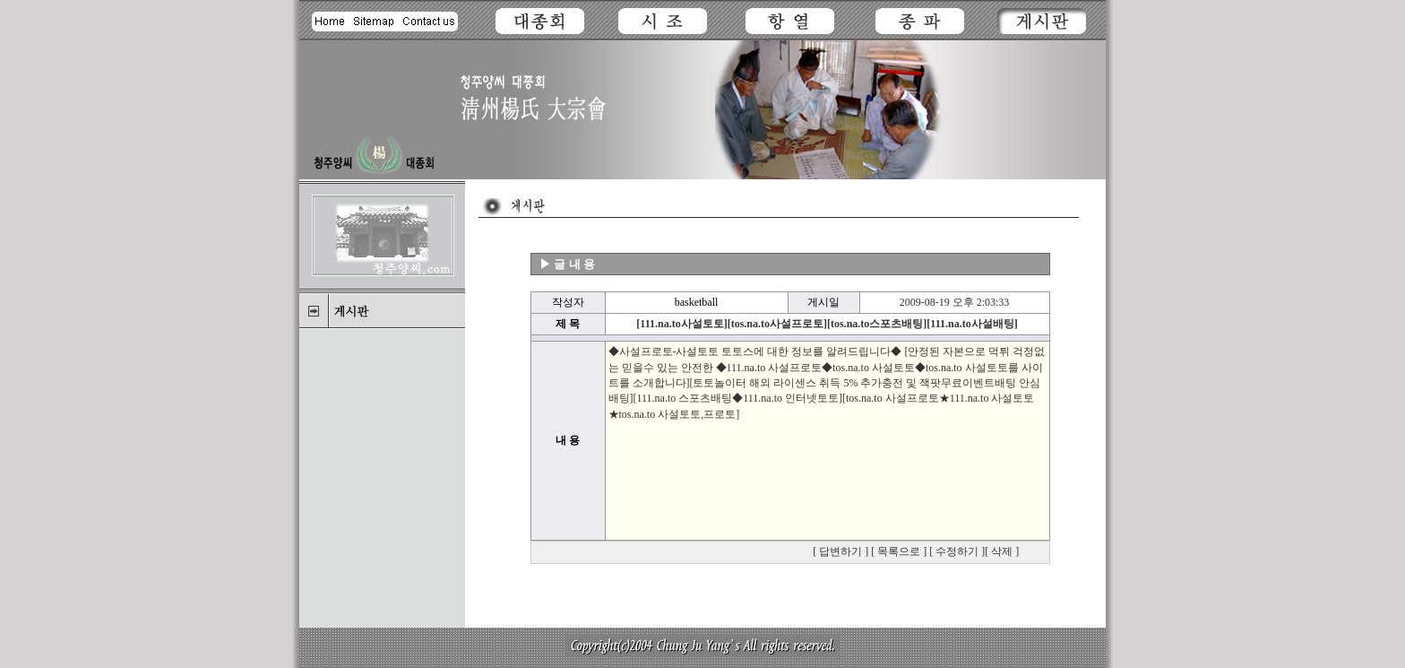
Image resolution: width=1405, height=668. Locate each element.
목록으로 (898, 551)
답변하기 (840, 551)
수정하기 (956, 551)
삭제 (1002, 551)
